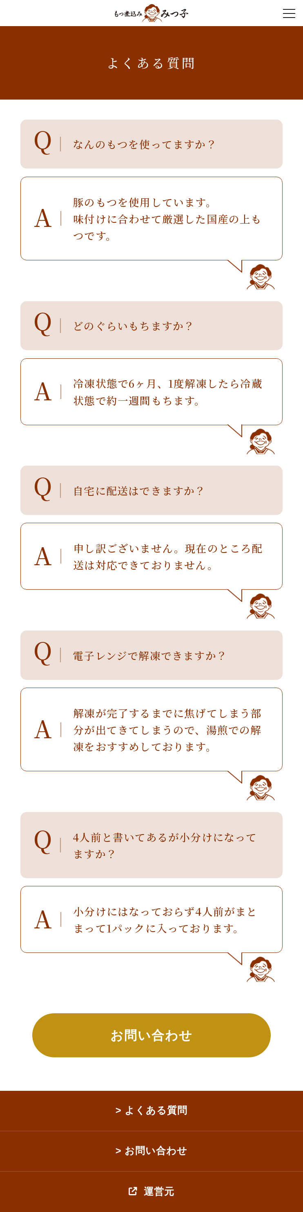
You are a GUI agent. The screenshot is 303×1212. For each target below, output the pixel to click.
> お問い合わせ (151, 1150)
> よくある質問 (151, 1110)
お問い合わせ (151, 1035)
